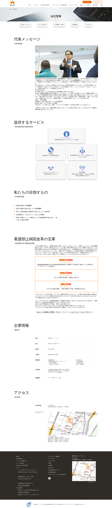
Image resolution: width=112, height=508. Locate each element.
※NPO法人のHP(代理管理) (22, 465)
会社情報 (95, 5)
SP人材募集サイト (20, 458)
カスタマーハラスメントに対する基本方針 (57, 474)
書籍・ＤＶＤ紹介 (85, 5)
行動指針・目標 (59, 24)
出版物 (49, 463)
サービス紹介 (42, 24)
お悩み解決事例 (45, 5)
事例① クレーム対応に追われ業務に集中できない (28, 485)
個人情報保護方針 (52, 472)
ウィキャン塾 (51, 458)
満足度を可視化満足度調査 (24, 481)
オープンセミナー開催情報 (59, 5)
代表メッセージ (25, 24)
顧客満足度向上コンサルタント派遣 (31, 476)
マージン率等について (53, 377)
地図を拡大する (92, 436)
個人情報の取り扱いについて (54, 470)
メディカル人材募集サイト (21, 460)
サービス (35, 5)
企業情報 (74, 24)
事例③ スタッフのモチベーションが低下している (28, 490)
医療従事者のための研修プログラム (25, 478)
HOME (17, 456)
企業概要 (50, 465)
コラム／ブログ (73, 5)
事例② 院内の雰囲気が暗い (24, 487)
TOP (29, 5)
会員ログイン (98, 2)
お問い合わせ (87, 2)
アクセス (88, 24)
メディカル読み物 (20, 463)
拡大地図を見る (91, 482)
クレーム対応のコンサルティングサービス (31, 471)
